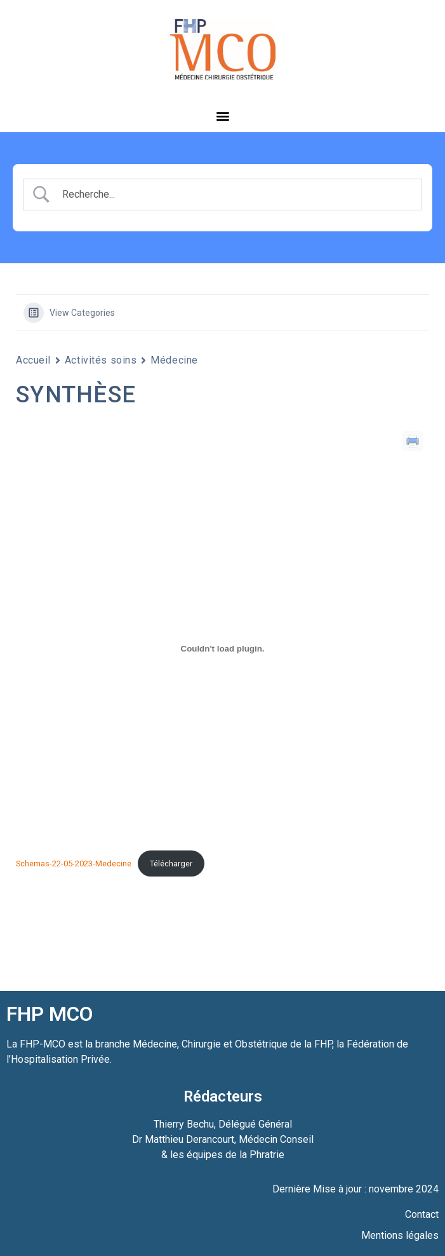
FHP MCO (49, 1014)
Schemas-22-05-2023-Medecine (73, 863)
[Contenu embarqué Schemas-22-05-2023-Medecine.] (222, 648)
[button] (222, 115)
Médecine (173, 360)
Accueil (33, 360)
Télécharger (171, 863)
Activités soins (100, 360)
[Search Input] (234, 194)
